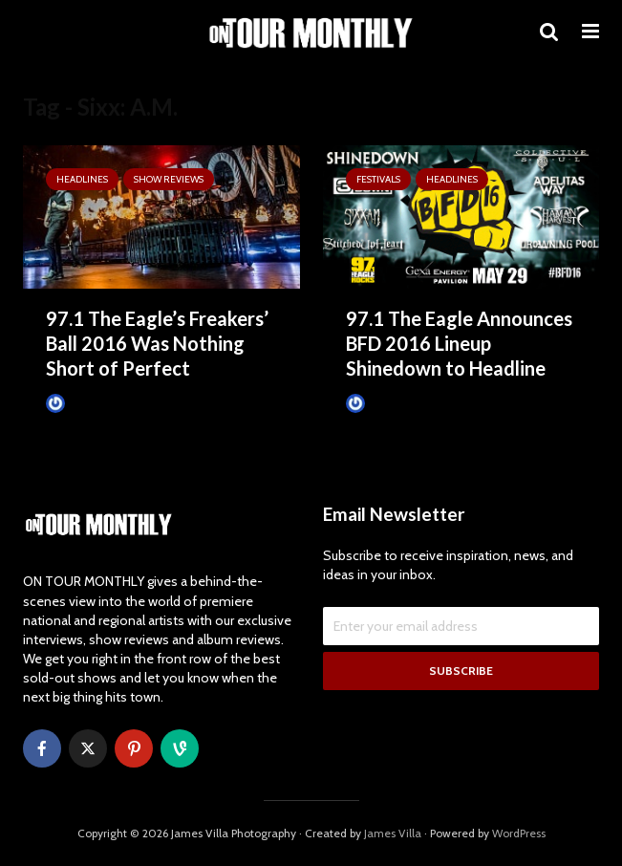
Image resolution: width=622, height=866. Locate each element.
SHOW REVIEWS (169, 179)
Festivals (378, 179)
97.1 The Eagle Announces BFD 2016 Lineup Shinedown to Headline (459, 343)
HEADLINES (82, 179)
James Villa (84, 403)
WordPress (519, 833)
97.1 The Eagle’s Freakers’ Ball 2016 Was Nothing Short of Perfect (157, 343)
